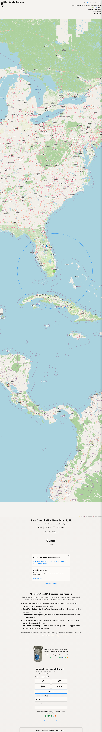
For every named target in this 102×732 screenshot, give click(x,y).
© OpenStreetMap (88, 516)
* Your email (38, 704)
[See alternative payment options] (54, 716)
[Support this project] (87, 2)
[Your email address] (51, 707)
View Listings (60, 527)
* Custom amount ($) (41, 696)
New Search (98, 9)
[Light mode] (96, 2)
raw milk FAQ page (54, 636)
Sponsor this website (51, 583)
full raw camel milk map (69, 634)
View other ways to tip (51, 721)
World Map (90, 9)
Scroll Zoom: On (97, 11)
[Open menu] (99, 2)
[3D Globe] (84, 2)
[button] (47, 246)
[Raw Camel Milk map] (51, 260)
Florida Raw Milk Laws (51, 532)
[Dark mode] (90, 2)
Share (40, 527)
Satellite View (97, 13)
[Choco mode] (93, 2)
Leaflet (81, 516)
